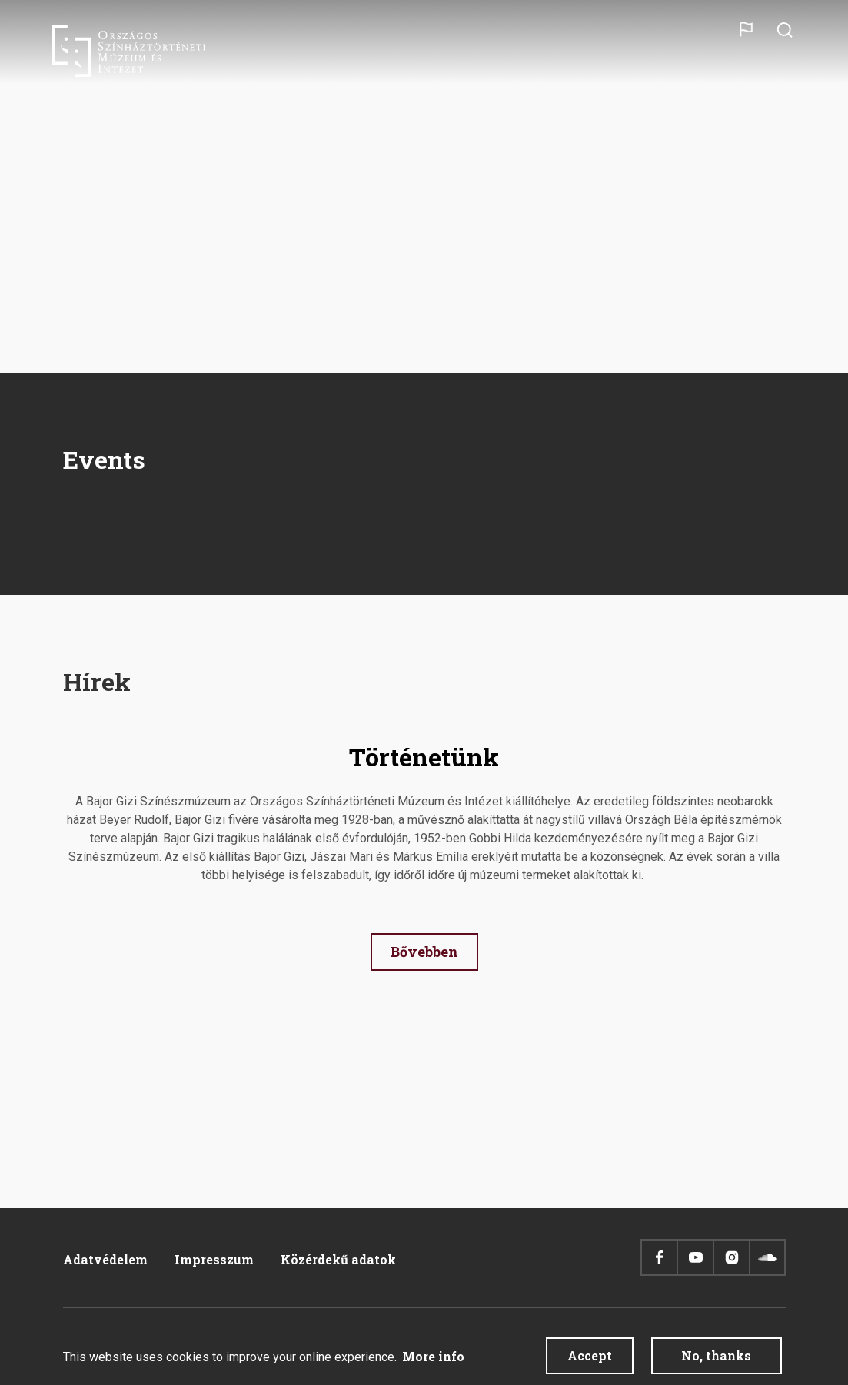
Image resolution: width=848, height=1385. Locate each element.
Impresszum (214, 1259)
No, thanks (716, 1356)
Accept (589, 1356)
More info (433, 1357)
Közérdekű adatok (338, 1259)
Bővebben (424, 951)
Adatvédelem (105, 1259)
